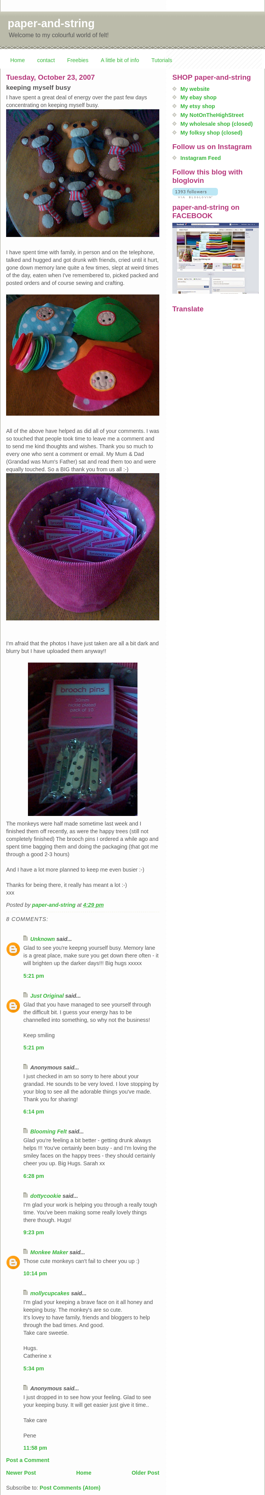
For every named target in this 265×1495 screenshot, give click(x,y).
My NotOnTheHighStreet (212, 115)
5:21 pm (33, 976)
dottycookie (45, 1196)
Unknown (42, 939)
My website (194, 89)
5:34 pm (33, 1368)
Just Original (47, 996)
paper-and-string (51, 23)
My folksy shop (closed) (211, 133)
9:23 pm (33, 1232)
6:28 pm (33, 1176)
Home (17, 60)
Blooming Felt (48, 1131)
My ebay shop (198, 97)
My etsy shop (197, 106)
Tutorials (161, 60)
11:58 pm (35, 1448)
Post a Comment (27, 1460)
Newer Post (21, 1473)
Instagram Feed (200, 158)
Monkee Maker (49, 1252)
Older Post (145, 1473)
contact (46, 60)
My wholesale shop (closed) (216, 124)
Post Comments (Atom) (69, 1488)
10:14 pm (35, 1273)
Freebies (77, 60)
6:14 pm (33, 1112)
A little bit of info (120, 60)
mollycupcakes (50, 1293)
